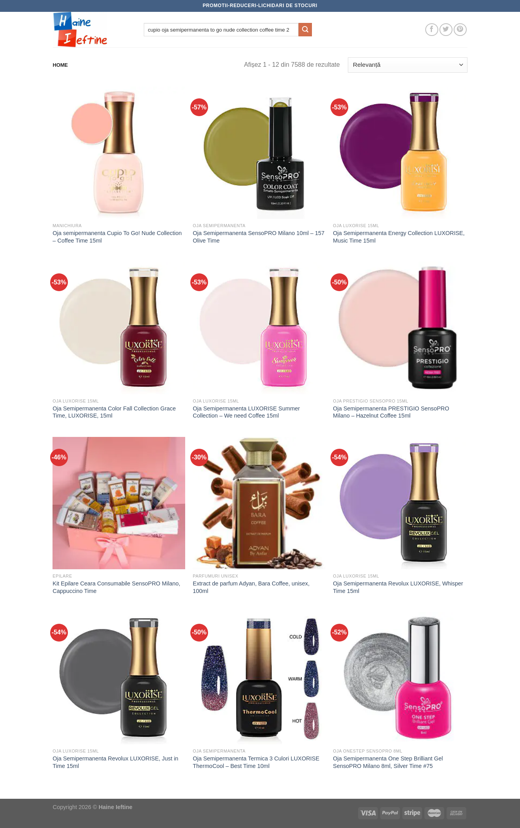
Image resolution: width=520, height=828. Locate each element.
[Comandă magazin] (407, 65)
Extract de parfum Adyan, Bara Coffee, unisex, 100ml (251, 587)
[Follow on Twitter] (445, 29)
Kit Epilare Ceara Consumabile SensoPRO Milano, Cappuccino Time (116, 587)
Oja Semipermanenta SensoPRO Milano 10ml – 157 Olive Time (259, 237)
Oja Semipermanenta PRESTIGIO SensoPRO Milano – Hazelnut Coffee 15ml (391, 412)
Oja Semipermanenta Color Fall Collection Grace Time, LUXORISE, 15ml (114, 412)
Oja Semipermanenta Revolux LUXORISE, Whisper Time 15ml (398, 587)
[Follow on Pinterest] (460, 29)
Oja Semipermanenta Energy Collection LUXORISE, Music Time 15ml (399, 237)
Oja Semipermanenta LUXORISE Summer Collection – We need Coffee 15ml (246, 412)
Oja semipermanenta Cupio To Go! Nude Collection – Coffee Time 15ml (117, 237)
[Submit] (305, 29)
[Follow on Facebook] (431, 29)
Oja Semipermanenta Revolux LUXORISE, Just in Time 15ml (115, 762)
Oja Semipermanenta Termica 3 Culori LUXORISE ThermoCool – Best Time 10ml (256, 762)
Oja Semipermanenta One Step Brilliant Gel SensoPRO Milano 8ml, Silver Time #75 (388, 762)
